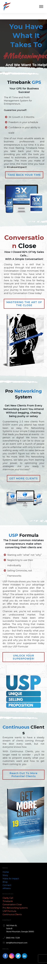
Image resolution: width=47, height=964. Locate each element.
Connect (7, 879)
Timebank (8, 895)
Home (6, 865)
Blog (5, 875)
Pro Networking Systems (15, 901)
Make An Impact (11, 872)
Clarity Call (8, 891)
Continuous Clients (12, 908)
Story (5, 869)
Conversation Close (12, 898)
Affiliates (7, 882)
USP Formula (9, 905)
